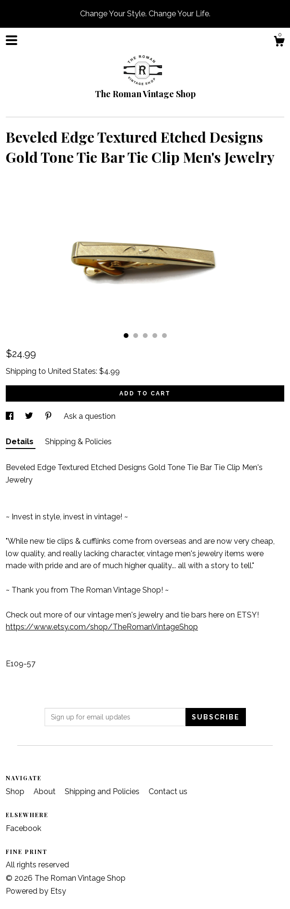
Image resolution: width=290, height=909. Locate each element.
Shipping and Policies (103, 791)
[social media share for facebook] (10, 416)
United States (72, 371)
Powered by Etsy (36, 891)
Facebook (23, 828)
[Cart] (279, 42)
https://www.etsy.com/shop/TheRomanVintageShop (102, 626)
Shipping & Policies (78, 441)
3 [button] (145, 335)
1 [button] (126, 335)
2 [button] (135, 335)
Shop (16, 791)
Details (20, 441)
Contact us (168, 791)
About (46, 791)
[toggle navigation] (11, 40)
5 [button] (164, 335)
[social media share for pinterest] (49, 416)
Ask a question (90, 416)
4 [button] (154, 335)
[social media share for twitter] (30, 416)
